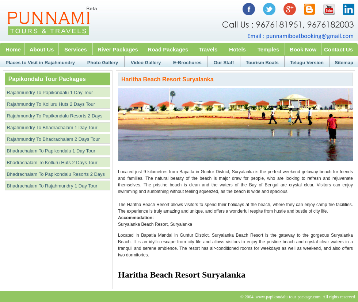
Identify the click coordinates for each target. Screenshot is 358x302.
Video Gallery (146, 62)
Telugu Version (307, 62)
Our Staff (224, 62)
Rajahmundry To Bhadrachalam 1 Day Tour (51, 127)
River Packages (118, 49)
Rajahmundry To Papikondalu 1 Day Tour (49, 92)
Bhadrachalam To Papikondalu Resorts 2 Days (55, 174)
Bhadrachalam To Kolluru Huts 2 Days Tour (51, 162)
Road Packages (168, 49)
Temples (268, 49)
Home (13, 49)
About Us (42, 49)
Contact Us (338, 49)
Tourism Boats (262, 62)
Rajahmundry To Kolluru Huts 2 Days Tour (50, 104)
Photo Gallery (102, 62)
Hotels (237, 49)
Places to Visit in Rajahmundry (40, 62)
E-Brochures (187, 62)
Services (75, 49)
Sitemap (344, 62)
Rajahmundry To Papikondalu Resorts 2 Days (54, 116)
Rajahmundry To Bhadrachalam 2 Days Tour (52, 139)
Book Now (303, 49)
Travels (208, 49)
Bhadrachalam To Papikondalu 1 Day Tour (50, 151)
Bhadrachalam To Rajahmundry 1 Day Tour (51, 186)
